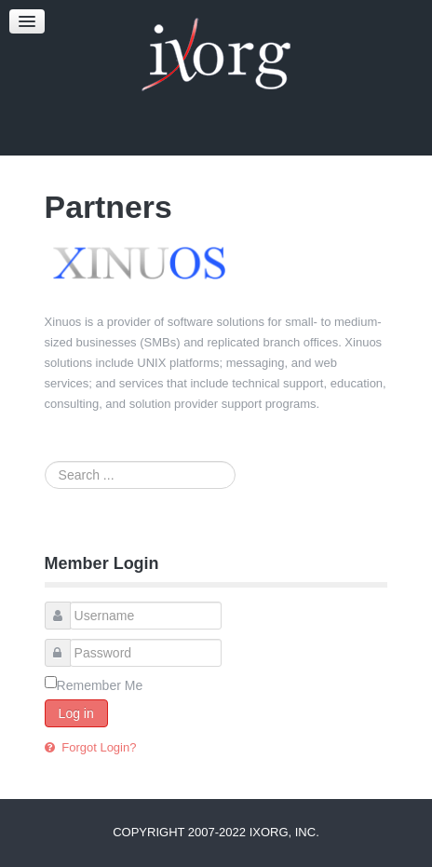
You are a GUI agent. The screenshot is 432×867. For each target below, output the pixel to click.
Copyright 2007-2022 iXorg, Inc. (216, 832)
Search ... (45, 461)
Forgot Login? (98, 747)
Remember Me (100, 685)
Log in (76, 713)
